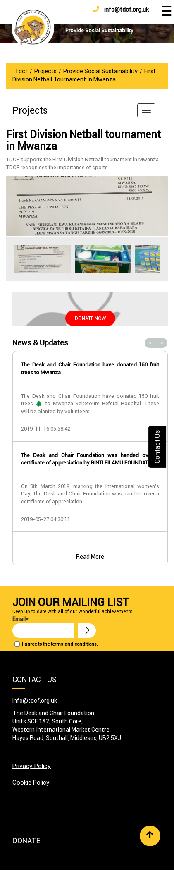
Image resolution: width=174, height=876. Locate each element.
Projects (30, 110)
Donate (26, 840)
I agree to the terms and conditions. (60, 644)
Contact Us (157, 447)
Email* (43, 626)
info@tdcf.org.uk (121, 9)
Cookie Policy (31, 782)
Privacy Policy (31, 766)
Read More (90, 556)
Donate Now (90, 318)
